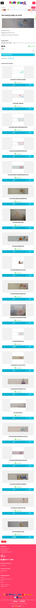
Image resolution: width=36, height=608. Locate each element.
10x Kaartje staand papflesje (18, 507)
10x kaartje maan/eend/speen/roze (18, 151)
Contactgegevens (4, 570)
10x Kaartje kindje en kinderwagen (18, 198)
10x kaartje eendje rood (18, 246)
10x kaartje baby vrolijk (18, 531)
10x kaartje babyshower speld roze (18, 460)
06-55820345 (6, 584)
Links (2, 572)
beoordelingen (24, 603)
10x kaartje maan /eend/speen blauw (18, 127)
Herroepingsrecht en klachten (6, 552)
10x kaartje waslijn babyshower (18, 317)
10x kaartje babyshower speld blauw (18, 436)
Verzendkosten (3, 565)
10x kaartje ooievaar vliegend (18, 79)
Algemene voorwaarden (5, 548)
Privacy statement (4, 550)
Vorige (4, 11)
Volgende (31, 11)
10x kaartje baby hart (18, 222)
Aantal (2, 48)
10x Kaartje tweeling (18, 103)
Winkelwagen (33, 3)
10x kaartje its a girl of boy (18, 365)
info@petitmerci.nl (4, 586)
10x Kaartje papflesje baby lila (18, 388)
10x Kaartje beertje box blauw (18, 270)
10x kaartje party (18, 412)
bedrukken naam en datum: (6, 42)
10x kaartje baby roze (18, 341)
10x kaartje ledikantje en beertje (18, 484)
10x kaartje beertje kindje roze (18, 293)
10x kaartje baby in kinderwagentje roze (18, 174)
